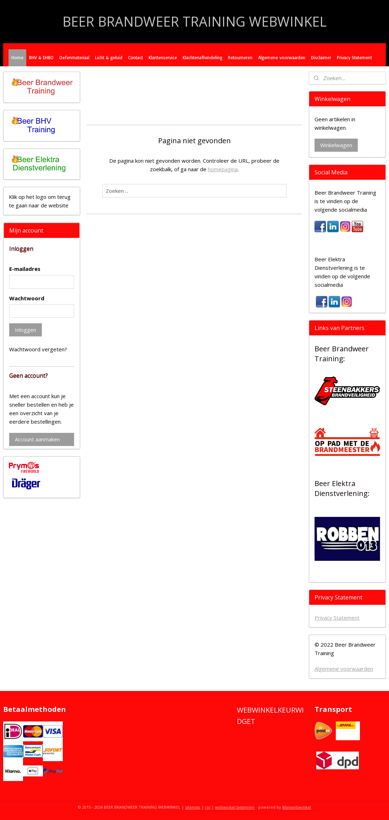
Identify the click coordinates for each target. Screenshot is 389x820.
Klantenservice (163, 57)
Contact (135, 57)
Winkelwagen (336, 145)
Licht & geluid (108, 57)
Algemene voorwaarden (281, 57)
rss (207, 807)
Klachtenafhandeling (202, 57)
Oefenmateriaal (74, 57)
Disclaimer (321, 57)
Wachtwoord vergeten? (38, 349)
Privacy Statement (354, 57)
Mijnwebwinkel (296, 807)
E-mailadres (24, 268)
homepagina (223, 169)
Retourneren (240, 57)
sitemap (192, 807)
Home (17, 57)
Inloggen (25, 329)
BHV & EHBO (41, 57)
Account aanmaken (37, 439)
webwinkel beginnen (235, 807)
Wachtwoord (26, 298)
